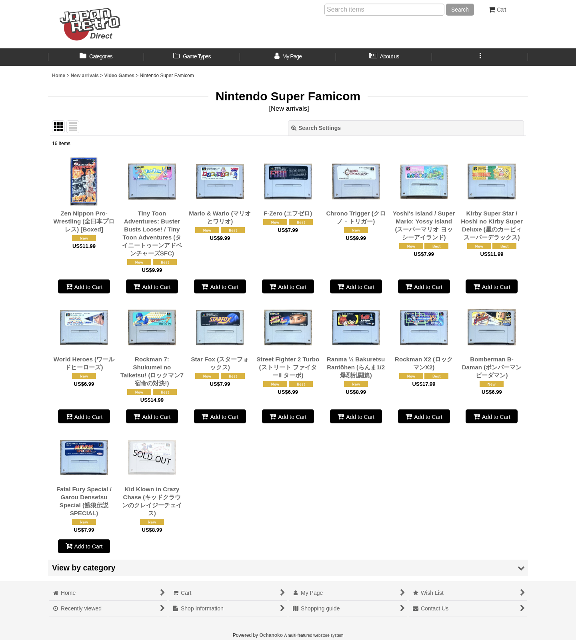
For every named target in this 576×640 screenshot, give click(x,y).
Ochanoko (271, 635)
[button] (480, 57)
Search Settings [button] (316, 128)
